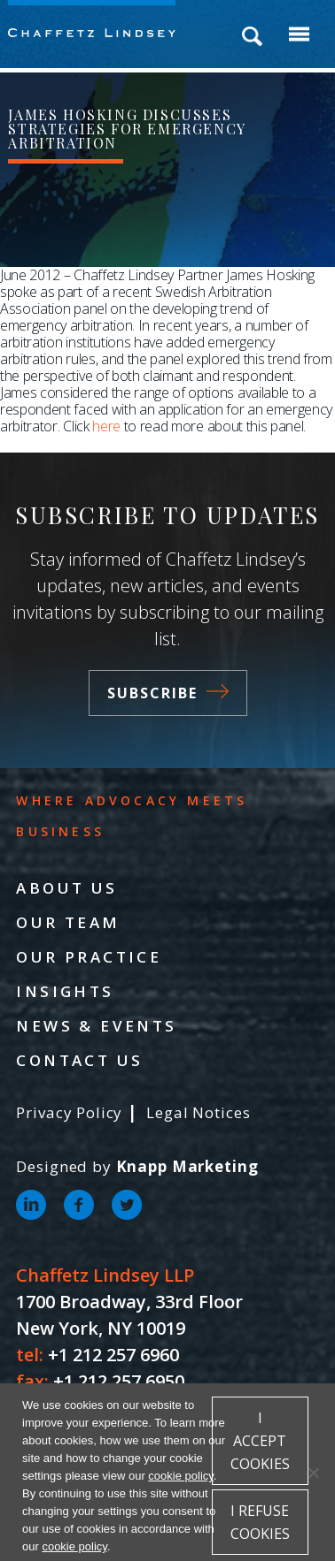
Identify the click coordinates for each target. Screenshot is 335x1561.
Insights (64, 991)
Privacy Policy (69, 1112)
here (106, 426)
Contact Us (79, 1060)
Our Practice (88, 957)
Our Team (68, 922)
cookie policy (180, 1475)
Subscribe (168, 693)
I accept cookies (260, 1440)
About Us (66, 888)
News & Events (96, 1026)
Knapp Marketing (187, 1166)
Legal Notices (198, 1112)
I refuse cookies (260, 1522)
